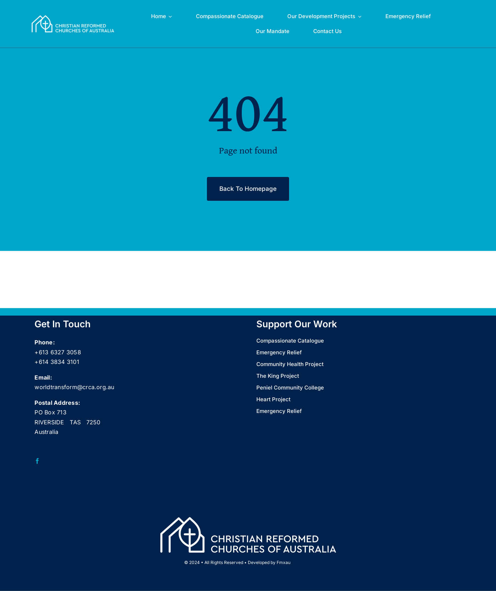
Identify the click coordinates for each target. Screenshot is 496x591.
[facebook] (37, 461)
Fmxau (283, 562)
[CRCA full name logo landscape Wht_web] (73, 18)
